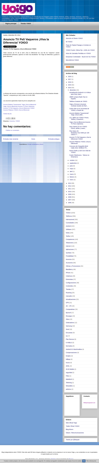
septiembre (73, 163)
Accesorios (69, 263)
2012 (70, 186)
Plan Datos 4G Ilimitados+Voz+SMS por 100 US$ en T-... (79, 132)
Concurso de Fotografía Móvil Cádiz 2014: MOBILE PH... (78, 147)
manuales (69, 296)
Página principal (10, 23)
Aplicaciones (70, 249)
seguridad (69, 372)
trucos (68, 362)
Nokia (68, 233)
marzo (72, 174)
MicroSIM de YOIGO (72, 60)
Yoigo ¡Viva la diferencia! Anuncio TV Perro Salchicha (18, 106)
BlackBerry (69, 269)
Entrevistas (69, 279)
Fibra (67, 376)
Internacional (70, 219)
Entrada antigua (53, 139)
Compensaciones (71, 352)
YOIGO (17, 121)
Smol (67, 329)
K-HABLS (69, 342)
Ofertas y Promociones (73, 266)
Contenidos (69, 286)
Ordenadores (70, 322)
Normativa (69, 346)
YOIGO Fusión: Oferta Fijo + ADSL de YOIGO (80, 50)
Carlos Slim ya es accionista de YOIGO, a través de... (79, 109)
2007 (70, 200)
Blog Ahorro (69, 429)
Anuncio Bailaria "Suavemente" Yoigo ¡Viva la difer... (79, 114)
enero (72, 179)
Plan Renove (70, 339)
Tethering (69, 382)
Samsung (69, 326)
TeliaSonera (69, 243)
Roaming (69, 292)
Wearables (69, 386)
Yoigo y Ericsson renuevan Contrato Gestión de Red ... (78, 105)
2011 (70, 189)
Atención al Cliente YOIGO (74, 38)
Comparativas (70, 309)
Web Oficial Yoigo (71, 423)
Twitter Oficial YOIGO (72, 426)
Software (68, 229)
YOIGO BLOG (7, 114)
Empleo (68, 356)
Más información (91, 461)
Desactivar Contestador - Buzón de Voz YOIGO (81, 57)
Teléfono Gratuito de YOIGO (78, 101)
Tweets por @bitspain (73, 439)
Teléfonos (69, 216)
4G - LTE (69, 306)
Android (68, 226)
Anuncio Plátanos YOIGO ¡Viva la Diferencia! (16, 110)
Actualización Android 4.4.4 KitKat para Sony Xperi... (80, 93)
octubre (72, 160)
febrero (72, 177)
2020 (70, 76)
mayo (72, 168)
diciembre (73, 90)
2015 (70, 85)
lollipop (68, 359)
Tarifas (68, 236)
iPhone (68, 272)
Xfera (67, 319)
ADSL (68, 366)
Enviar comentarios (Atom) (35, 144)
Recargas (69, 316)
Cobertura (69, 276)
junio (71, 166)
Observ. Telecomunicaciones (75, 433)
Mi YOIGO (69, 42)
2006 (70, 202)
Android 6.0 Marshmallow (74, 349)
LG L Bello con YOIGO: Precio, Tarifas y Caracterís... (79, 118)
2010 (70, 191)
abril (71, 171)
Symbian (68, 253)
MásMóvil (69, 379)
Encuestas (69, 332)
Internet (68, 246)
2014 (70, 87)
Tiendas (68, 289)
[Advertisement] (26, 29)
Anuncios (12, 121)
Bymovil (68, 312)
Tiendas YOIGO (26, 23)
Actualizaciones (71, 299)
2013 (70, 183)
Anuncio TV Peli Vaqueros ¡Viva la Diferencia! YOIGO (18, 108)
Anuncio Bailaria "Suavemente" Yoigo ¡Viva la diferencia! (19, 104)
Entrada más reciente (10, 139)
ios (67, 336)
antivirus (68, 389)
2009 (70, 194)
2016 (70, 82)
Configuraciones (71, 283)
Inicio (33, 139)
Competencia (70, 239)
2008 (70, 197)
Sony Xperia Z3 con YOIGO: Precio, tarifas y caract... (78, 127)
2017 (70, 79)
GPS (67, 302)
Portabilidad (69, 256)
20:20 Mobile (70, 369)
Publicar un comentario (12, 130)
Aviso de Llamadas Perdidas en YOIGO (78, 53)
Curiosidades (70, 223)
